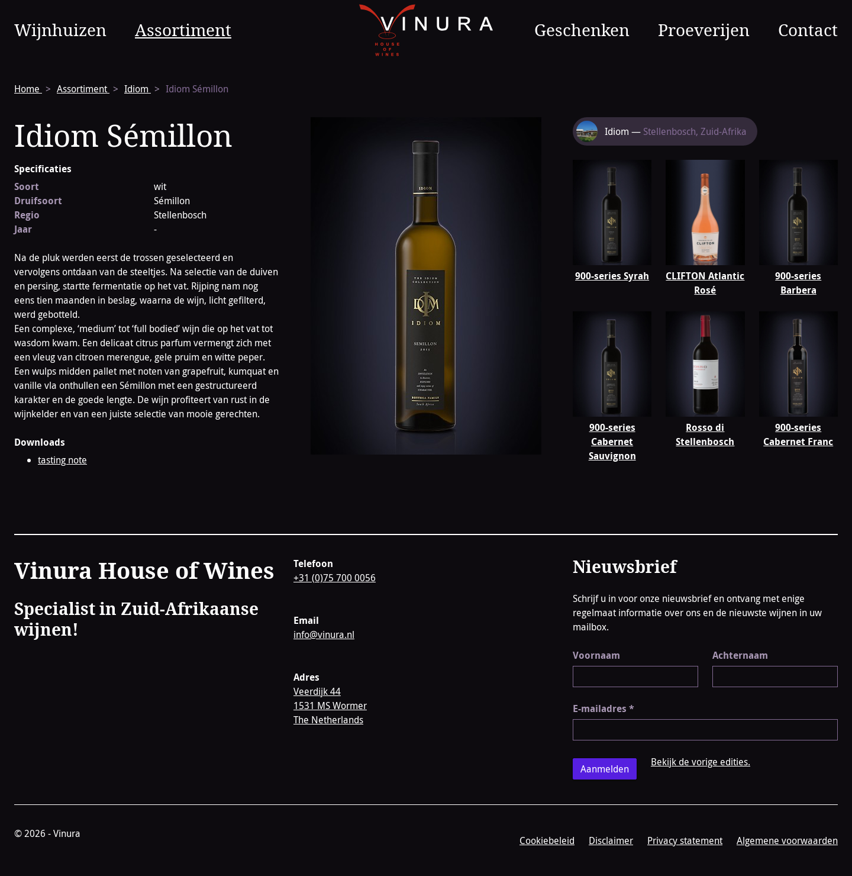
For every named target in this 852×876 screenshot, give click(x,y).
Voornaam (596, 655)
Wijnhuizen (60, 29)
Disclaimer (611, 840)
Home (28, 88)
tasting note (62, 459)
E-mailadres (603, 708)
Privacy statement (684, 840)
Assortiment (183, 29)
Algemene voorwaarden (787, 840)
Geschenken (582, 29)
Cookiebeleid (547, 840)
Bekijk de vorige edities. (700, 761)
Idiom (137, 88)
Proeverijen (704, 29)
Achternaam (740, 655)
